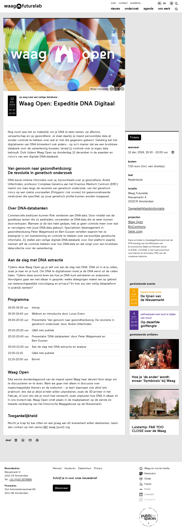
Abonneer (61, 487)
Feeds (145, 484)
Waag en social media (154, 468)
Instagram (147, 499)
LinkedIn (146, 494)
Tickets (134, 137)
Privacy (98, 468)
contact (123, 2)
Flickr (145, 489)
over (113, 2)
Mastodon (147, 473)
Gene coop (135, 231)
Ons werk (164, 8)
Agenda (148, 8)
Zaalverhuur (84, 468)
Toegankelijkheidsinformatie (146, 208)
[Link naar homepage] (23, 6)
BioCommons (137, 226)
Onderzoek (132, 8)
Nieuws (115, 8)
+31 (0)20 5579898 (20, 479)
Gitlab (145, 479)
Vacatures (69, 468)
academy (135, 2)
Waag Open (135, 221)
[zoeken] (176, 9)
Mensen (57, 468)
